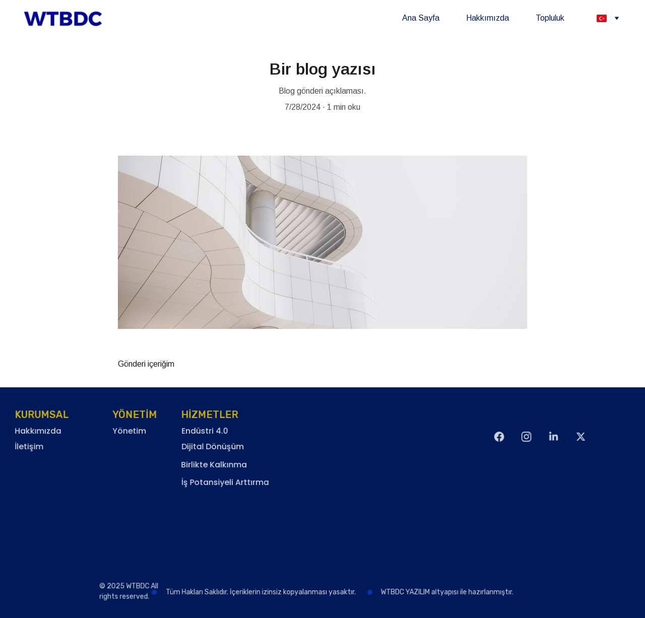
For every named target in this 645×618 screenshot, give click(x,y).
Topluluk (550, 18)
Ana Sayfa (420, 18)
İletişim (30, 446)
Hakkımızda (487, 18)
